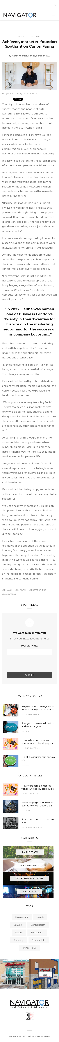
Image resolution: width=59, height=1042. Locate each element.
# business (20, 590)
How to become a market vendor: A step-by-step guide (37, 742)
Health (40, 917)
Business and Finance (29, 36)
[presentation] (25, 663)
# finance (7, 590)
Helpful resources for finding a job (38, 758)
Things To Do (30, 948)
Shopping (18, 940)
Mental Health (38, 925)
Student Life (38, 940)
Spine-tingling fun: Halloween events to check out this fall (37, 804)
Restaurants (37, 933)
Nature (18, 933)
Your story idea (29, 646)
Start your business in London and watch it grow (37, 725)
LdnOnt (18, 925)
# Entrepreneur (37, 590)
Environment (21, 917)
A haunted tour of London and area (38, 821)
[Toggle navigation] (54, 15)
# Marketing (9, 594)
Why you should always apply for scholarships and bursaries (37, 708)
